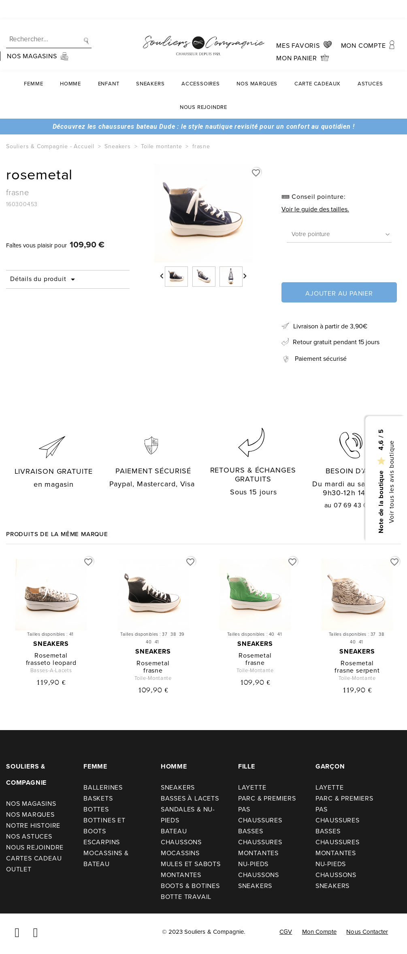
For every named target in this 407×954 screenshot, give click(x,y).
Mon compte (319, 931)
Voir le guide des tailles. (315, 209)
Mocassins (180, 853)
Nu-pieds (253, 864)
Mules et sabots (191, 864)
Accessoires (200, 64)
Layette (252, 787)
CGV (285, 931)
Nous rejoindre (203, 88)
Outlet (19, 869)
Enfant (108, 64)
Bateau (174, 831)
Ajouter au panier (339, 293)
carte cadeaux (317, 64)
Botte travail (186, 896)
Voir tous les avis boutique (391, 482)
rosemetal (50, 655)
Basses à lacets (190, 798)
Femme (33, 64)
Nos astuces (29, 836)
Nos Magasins (31, 803)
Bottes (96, 809)
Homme (70, 64)
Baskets (98, 798)
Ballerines (103, 787)
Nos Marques (257, 64)
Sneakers (150, 64)
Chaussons (181, 842)
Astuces (370, 64)
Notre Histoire (33, 825)
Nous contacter (367, 931)
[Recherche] (49, 20)
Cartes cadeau (34, 858)
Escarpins (101, 842)
